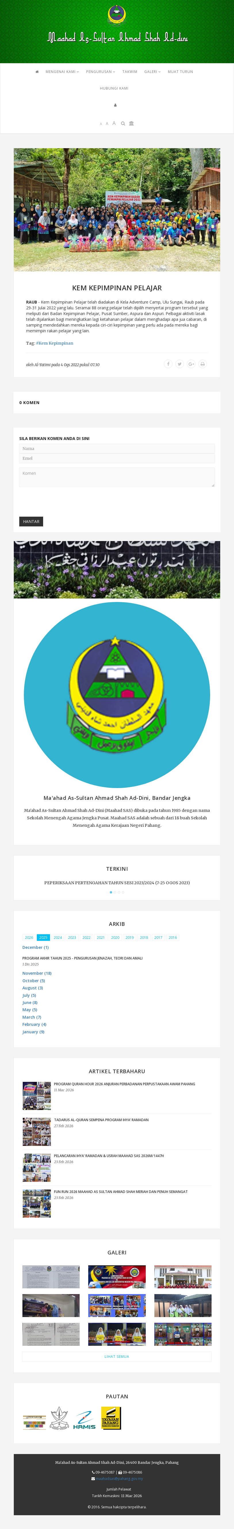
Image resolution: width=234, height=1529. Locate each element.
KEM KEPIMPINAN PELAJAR (117, 287)
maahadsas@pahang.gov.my (119, 1478)
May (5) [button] (29, 1009)
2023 (72, 937)
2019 (130, 937)
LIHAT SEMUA (117, 1356)
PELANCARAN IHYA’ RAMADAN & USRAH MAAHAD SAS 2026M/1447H (109, 1155)
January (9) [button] (33, 1032)
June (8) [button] (29, 1002)
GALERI (152, 71)
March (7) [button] (31, 1017)
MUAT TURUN (180, 71)
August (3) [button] (32, 988)
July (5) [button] (29, 995)
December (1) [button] (35, 947)
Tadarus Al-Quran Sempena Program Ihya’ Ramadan (101, 1119)
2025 (43, 937)
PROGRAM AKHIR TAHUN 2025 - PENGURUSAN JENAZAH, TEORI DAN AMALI (82, 958)
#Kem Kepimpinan (54, 343)
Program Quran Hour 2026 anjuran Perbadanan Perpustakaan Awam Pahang (124, 1084)
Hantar (31, 521)
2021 (101, 937)
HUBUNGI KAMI (114, 88)
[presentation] (63, 502)
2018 (144, 937)
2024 (58, 937)
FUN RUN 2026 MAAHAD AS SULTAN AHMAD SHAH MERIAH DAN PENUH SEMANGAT (121, 1191)
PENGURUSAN (101, 71)
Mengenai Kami (62, 71)
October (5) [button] (33, 980)
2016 (173, 937)
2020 (115, 937)
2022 (87, 937)
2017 (158, 937)
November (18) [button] (36, 973)
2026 (29, 937)
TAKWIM (129, 71)
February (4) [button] (34, 1024)
